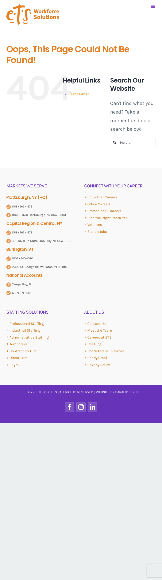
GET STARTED (79, 94)
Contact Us (96, 323)
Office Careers (99, 204)
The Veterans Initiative (106, 351)
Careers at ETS (99, 337)
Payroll (15, 365)
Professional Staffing (26, 323)
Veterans (94, 224)
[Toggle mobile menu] (153, 6)
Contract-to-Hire (23, 351)
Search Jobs (97, 231)
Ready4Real (97, 358)
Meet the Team (99, 330)
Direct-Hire (18, 358)
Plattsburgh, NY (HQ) (26, 197)
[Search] (114, 142)
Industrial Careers (102, 197)
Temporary (18, 344)
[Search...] (133, 142)
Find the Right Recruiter (107, 218)
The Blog (94, 344)
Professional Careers (104, 211)
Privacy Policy (98, 365)
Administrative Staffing (29, 337)
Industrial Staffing (24, 330)
